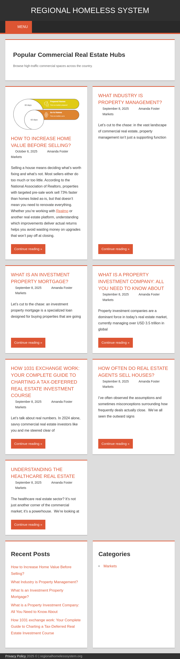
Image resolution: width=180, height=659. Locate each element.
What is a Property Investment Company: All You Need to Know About (132, 281)
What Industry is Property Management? (44, 582)
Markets (16, 157)
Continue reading (26, 249)
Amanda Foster (57, 151)
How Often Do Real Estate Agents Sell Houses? (124, 375)
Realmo (62, 211)
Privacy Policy (16, 656)
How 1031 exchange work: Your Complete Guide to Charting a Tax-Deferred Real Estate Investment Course (46, 382)
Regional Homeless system (90, 10)
